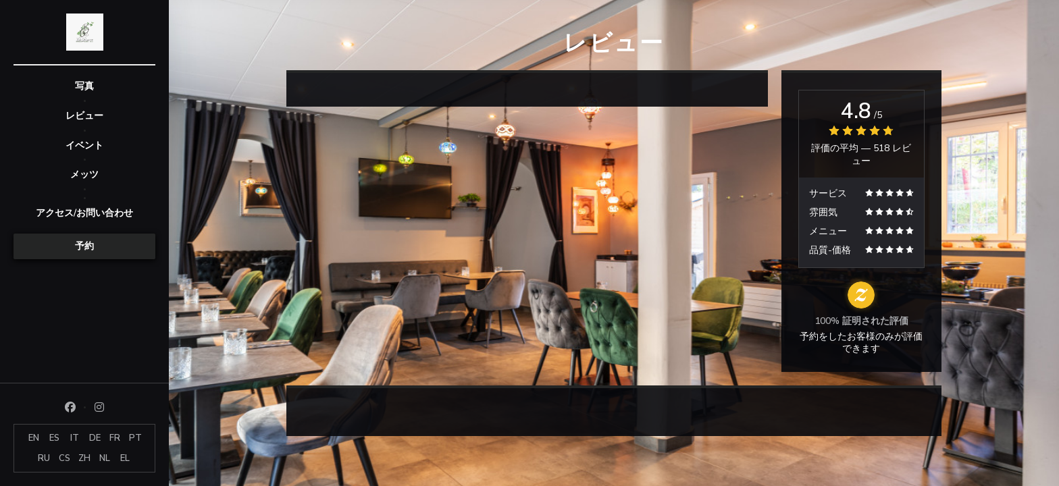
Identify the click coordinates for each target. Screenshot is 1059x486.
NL (104, 458)
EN (33, 438)
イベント (84, 145)
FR (114, 438)
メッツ (84, 174)
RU (44, 458)
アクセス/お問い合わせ (84, 213)
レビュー (84, 115)
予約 (84, 246)
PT (135, 438)
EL (125, 458)
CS (64, 458)
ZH (84, 458)
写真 (84, 86)
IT (74, 438)
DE (95, 438)
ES (54, 438)
